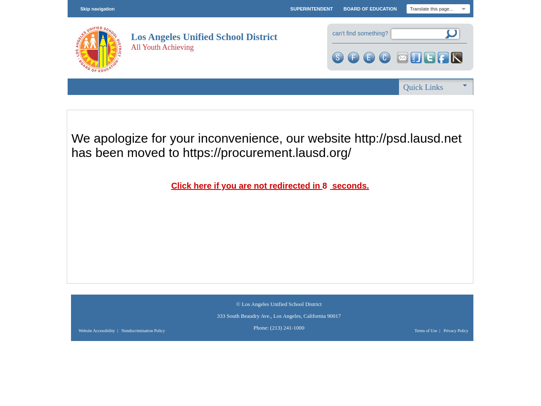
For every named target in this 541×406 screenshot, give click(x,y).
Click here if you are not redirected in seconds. (270, 185)
